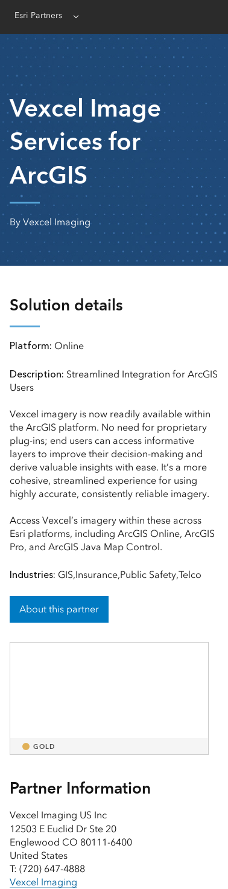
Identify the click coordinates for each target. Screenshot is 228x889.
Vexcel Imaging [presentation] (43, 882)
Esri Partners (38, 15)
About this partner (59, 609)
